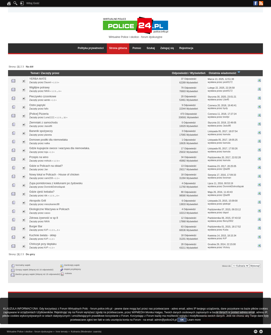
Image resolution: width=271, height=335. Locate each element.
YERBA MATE (37, 78)
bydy (225, 108)
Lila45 (226, 99)
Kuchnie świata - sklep (42, 235)
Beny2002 (228, 221)
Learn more (194, 319)
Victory (226, 247)
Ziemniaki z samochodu (43, 122)
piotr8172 (228, 82)
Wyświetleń (197, 73)
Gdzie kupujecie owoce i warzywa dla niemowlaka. (59, 148)
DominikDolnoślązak (54, 186)
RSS (261, 3)
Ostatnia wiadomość (224, 73)
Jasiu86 (48, 126)
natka (47, 143)
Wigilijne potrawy (39, 87)
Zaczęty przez (50, 73)
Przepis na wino (38, 157)
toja (46, 152)
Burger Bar (35, 226)
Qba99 (226, 169)
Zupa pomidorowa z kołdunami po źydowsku (56, 183)
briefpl (226, 117)
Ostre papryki (37, 105)
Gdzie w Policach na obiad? (46, 165)
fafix (46, 108)
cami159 (48, 178)
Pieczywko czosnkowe (42, 96)
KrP (46, 230)
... (57, 91)
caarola (97, 331)
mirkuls (48, 160)
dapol (226, 212)
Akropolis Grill (37, 200)
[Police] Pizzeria (39, 113)
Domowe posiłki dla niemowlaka (48, 139)
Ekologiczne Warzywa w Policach (49, 209)
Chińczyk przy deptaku (42, 244)
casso (47, 213)
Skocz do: (226, 266)
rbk (46, 195)
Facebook (255, 3)
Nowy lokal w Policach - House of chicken (54, 174)
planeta (48, 134)
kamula (226, 134)
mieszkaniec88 (51, 204)
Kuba (225, 229)
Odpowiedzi (180, 73)
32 (65, 117)
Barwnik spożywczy (41, 131)
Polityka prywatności (91, 48)
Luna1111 (49, 117)
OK (182, 319)
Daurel (47, 82)
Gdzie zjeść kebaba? (42, 191)
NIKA (47, 91)
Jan (46, 169)
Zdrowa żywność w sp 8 (43, 217)
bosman (227, 177)
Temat (34, 73)
